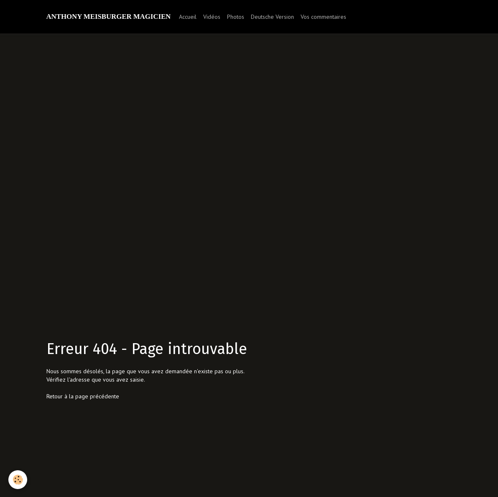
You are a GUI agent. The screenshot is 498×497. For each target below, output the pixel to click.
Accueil (188, 16)
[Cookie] (17, 479)
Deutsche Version (272, 16)
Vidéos (211, 16)
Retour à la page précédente (82, 396)
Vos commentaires (323, 16)
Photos (235, 16)
